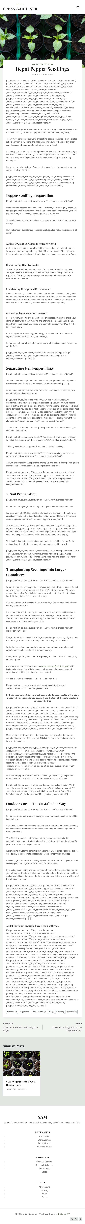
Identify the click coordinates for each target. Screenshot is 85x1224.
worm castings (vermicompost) (55, 666)
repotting (60, 1012)
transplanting (72, 1012)
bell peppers (12, 1012)
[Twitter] (76, 1219)
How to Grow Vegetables (42, 64)
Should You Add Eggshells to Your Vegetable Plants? (63, 1027)
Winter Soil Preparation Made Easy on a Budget (22, 1027)
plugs (51, 1012)
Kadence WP (64, 1214)
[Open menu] (78, 7)
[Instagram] (80, 1219)
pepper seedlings (39, 1012)
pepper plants (25, 1012)
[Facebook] (72, 1219)
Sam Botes (38, 74)
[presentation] (21, 1063)
